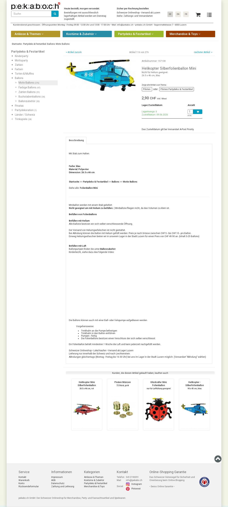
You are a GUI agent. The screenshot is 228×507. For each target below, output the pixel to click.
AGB (53, 480)
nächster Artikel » (202, 52)
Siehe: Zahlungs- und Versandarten (135, 16)
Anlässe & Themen (93, 477)
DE (170, 14)
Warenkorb (24, 480)
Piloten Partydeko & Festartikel (176, 89)
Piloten (147, 89)
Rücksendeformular (29, 486)
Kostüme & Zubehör (94, 480)
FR (186, 14)
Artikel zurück (75, 52)
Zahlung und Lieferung (62, 486)
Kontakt (22, 477)
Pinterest (136, 488)
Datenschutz (57, 483)
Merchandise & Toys (94, 486)
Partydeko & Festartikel (95, 483)
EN (178, 14)
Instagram (136, 484)
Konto (21, 483)
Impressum (57, 477)
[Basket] (198, 15)
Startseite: (16, 44)
